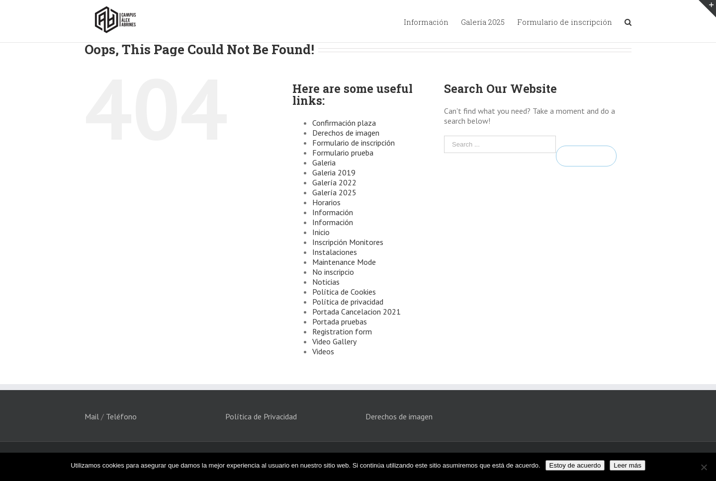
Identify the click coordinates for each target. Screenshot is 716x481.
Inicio (321, 232)
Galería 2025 (334, 192)
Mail (92, 416)
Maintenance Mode (344, 262)
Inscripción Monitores (347, 242)
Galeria (324, 162)
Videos (323, 351)
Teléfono (121, 416)
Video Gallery (334, 341)
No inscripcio (333, 272)
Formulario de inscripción (353, 143)
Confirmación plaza (344, 123)
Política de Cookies (344, 292)
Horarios (326, 202)
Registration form (342, 331)
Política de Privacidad (261, 416)
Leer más (627, 465)
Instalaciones (334, 252)
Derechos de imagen (345, 133)
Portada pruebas (339, 321)
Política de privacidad (347, 302)
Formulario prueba (342, 153)
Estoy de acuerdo (575, 465)
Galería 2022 (334, 182)
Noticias (326, 282)
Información (332, 212)
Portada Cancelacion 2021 (356, 312)
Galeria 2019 (334, 172)
